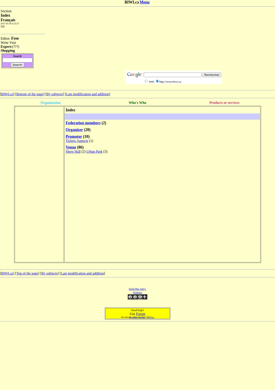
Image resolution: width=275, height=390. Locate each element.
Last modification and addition (87, 94)
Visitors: (137, 292)
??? (15, 46)
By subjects (54, 94)
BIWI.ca (7, 94)
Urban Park (94, 151)
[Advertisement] (173, 40)
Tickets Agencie (77, 141)
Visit (12, 42)
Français (8, 20)
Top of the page (27, 273)
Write (5, 42)
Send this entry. (137, 289)
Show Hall (73, 151)
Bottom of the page (29, 94)
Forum (140, 314)
